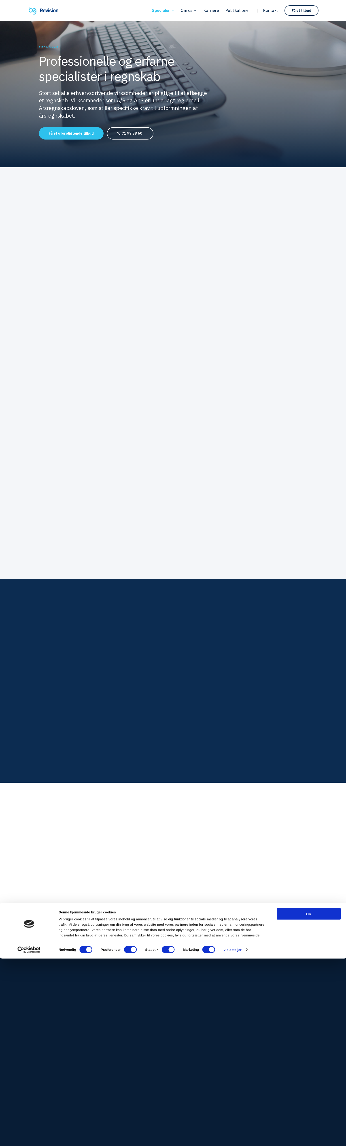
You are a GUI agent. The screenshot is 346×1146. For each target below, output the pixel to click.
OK (308, 1101)
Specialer (161, 11)
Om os (186, 11)
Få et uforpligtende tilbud (71, 133)
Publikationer (237, 11)
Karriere (211, 11)
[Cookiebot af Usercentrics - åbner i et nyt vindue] (29, 1137)
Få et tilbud (301, 10)
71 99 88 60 (132, 133)
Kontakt (270, 11)
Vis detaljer (232, 1137)
